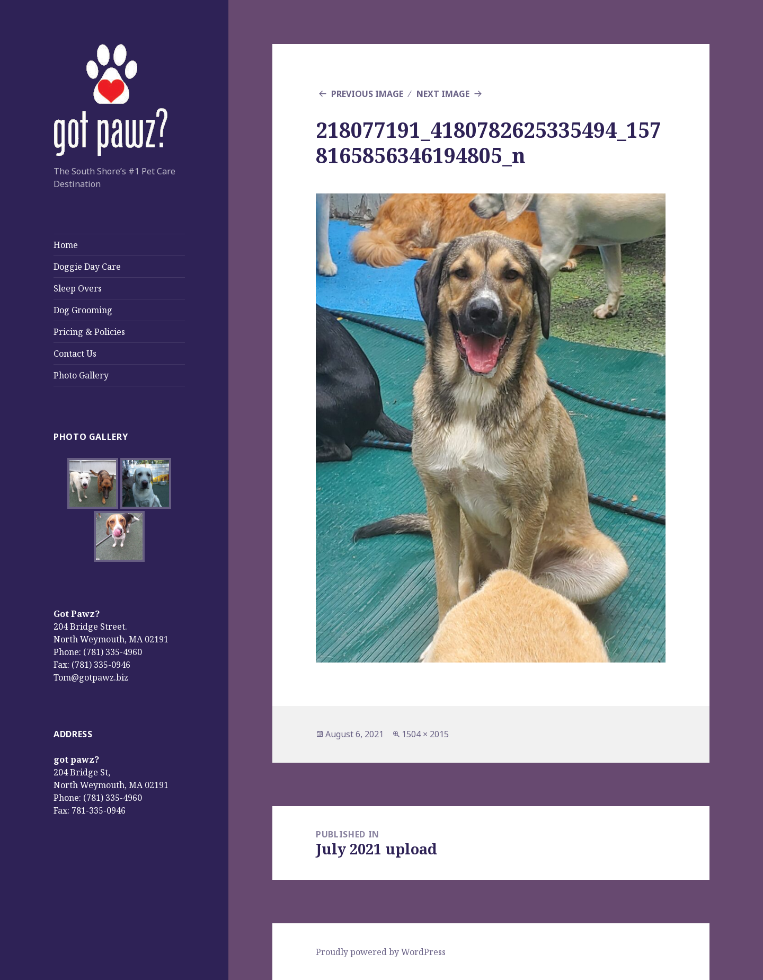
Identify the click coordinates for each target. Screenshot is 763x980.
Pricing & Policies (89, 332)
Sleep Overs (78, 288)
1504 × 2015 (425, 734)
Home (66, 245)
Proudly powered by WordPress (381, 952)
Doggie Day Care (87, 266)
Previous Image (367, 94)
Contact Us (75, 353)
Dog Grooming (83, 310)
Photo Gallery (81, 375)
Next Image (442, 94)
